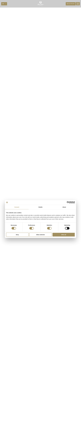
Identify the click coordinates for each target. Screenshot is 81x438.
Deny (17, 234)
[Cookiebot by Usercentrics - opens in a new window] (68, 202)
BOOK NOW (71, 6)
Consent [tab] (16, 207)
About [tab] (64, 207)
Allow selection (40, 234)
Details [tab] (40, 207)
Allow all (63, 234)
